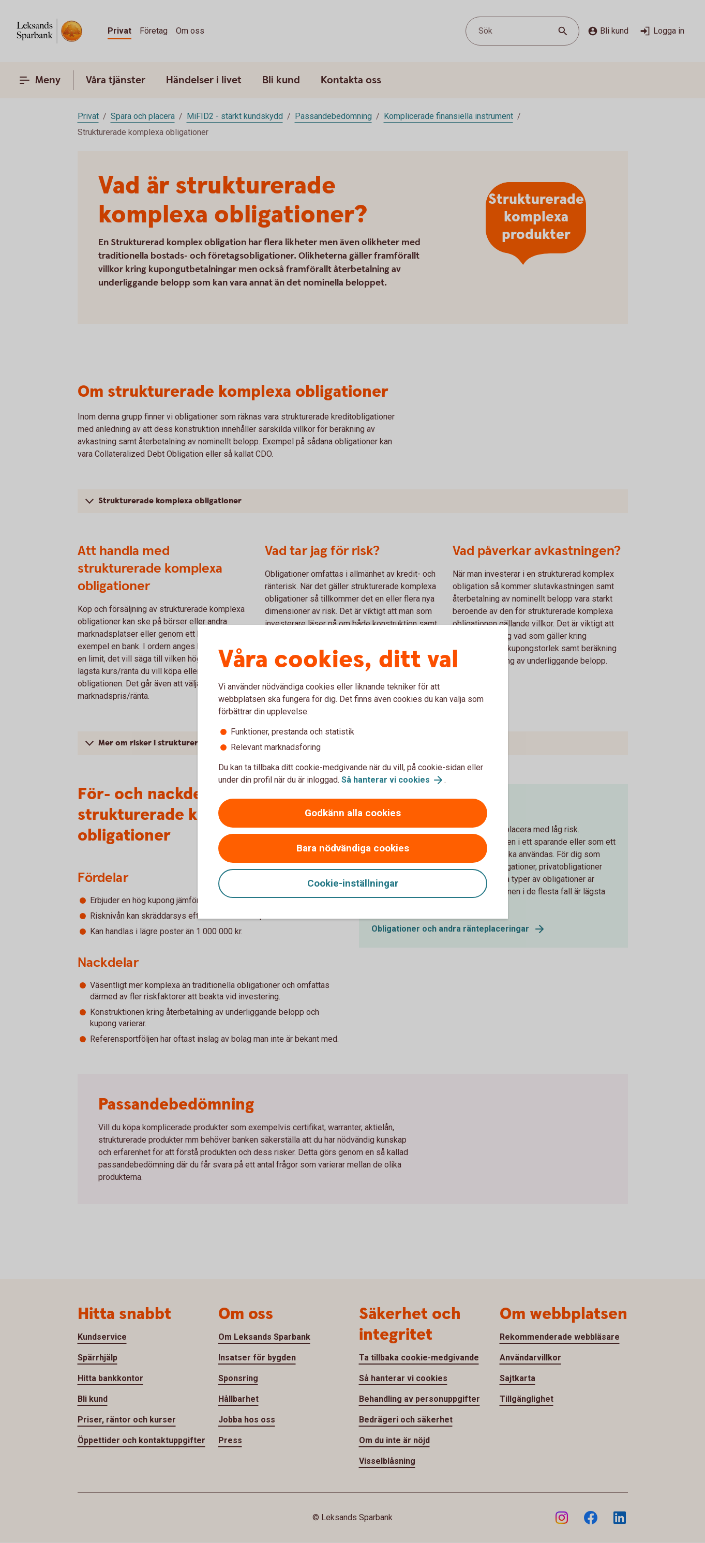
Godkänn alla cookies (353, 813)
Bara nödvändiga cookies (352, 848)
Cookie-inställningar (352, 883)
